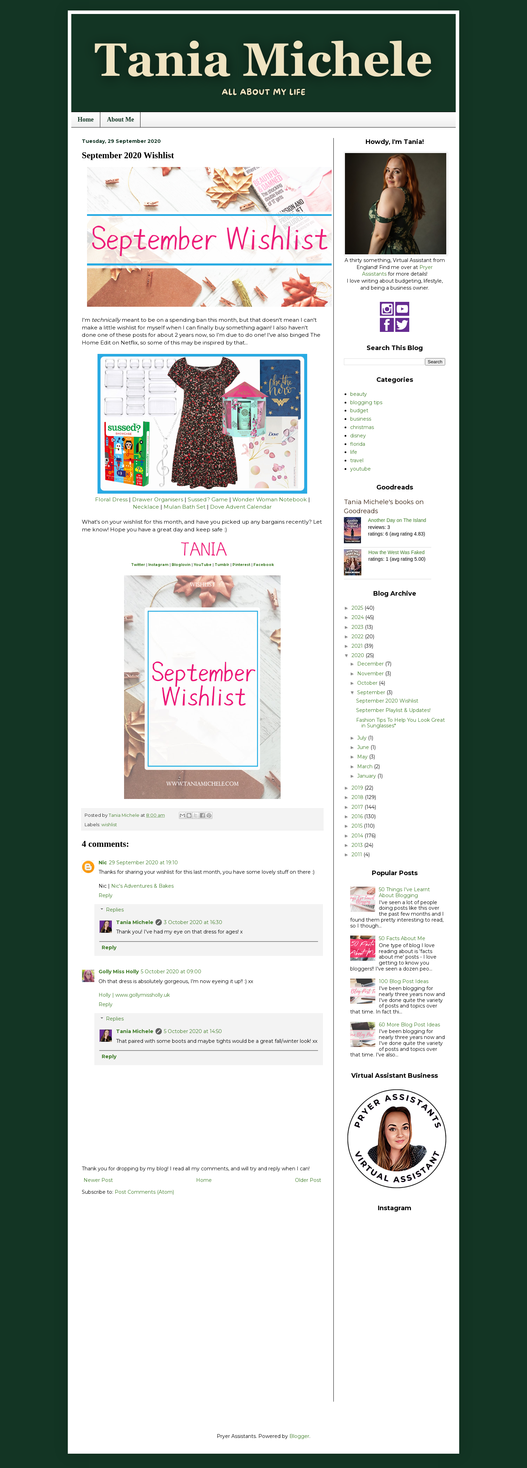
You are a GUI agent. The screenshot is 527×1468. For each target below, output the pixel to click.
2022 (358, 636)
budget (359, 410)
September (372, 692)
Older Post (308, 1180)
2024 (358, 617)
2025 (358, 608)
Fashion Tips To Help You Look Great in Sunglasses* (400, 723)
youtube (360, 469)
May (363, 757)
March (365, 766)
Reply (106, 895)
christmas (362, 427)
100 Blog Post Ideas (403, 981)
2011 (357, 854)
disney (358, 436)
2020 (359, 655)
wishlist (109, 824)
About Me (120, 119)
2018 (358, 797)
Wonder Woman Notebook (269, 499)
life (353, 452)
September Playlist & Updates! (393, 710)
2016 (358, 816)
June (363, 747)
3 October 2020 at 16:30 (193, 922)
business (360, 419)
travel (356, 460)
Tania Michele (134, 922)
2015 (358, 826)
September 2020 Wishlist (387, 701)
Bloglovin (181, 564)
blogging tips (366, 402)
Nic (103, 862)
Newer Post (98, 1180)
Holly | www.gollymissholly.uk (134, 995)
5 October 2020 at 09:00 (171, 971)
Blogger (299, 1436)
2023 (358, 627)
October (368, 683)
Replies (115, 910)
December (371, 664)
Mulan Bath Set (184, 506)
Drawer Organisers (157, 499)
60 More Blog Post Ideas (409, 1025)
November (371, 673)
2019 (358, 788)
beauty (358, 394)
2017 (358, 807)
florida (357, 444)
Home (86, 119)
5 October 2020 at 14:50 (193, 1031)
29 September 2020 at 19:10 (143, 862)
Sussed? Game (208, 499)
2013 (358, 845)
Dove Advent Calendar (241, 506)
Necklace (146, 506)
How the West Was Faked (396, 552)
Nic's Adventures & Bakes (142, 886)
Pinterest (241, 564)
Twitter (138, 564)
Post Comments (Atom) (144, 1192)
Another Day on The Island (397, 520)
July (362, 738)
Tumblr (222, 564)
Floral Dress (112, 499)
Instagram (158, 564)
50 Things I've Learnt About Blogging (404, 892)
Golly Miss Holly (119, 971)
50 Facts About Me (402, 938)
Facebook (263, 564)
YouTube (202, 564)
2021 (358, 646)
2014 (358, 836)
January (367, 776)
